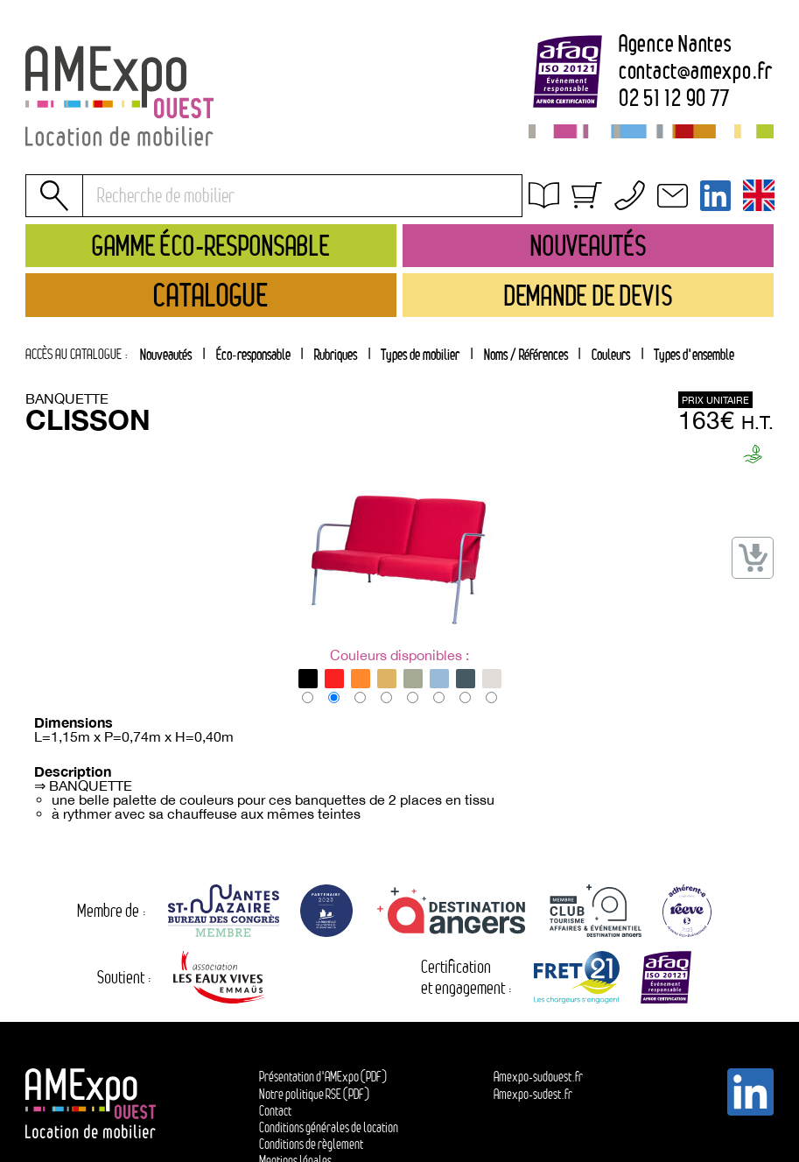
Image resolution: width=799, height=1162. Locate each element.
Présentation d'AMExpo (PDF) (323, 1076)
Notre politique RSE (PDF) (314, 1094)
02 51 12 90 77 (674, 99)
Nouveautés (166, 354)
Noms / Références (526, 354)
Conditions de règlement (311, 1144)
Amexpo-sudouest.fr (538, 1076)
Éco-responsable (253, 354)
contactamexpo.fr (696, 71)
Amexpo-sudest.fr (533, 1094)
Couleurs (611, 354)
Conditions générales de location (630, 219)
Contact (275, 1110)
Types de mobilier (420, 354)
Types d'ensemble (694, 354)
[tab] (335, 353)
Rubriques (335, 354)
